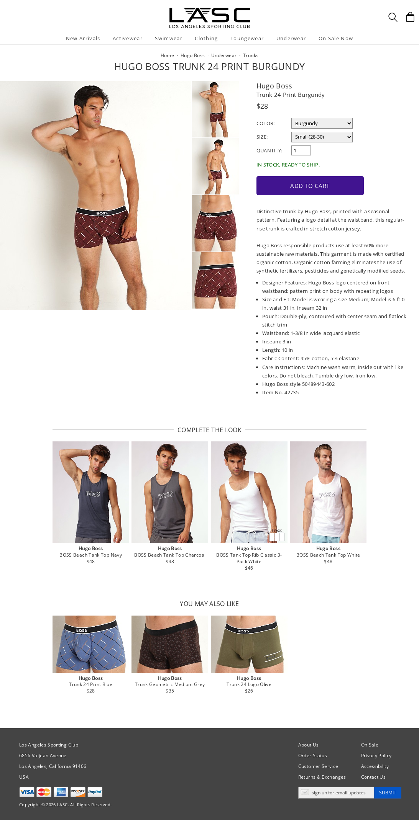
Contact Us (373, 777)
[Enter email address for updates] (336, 793)
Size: (262, 136)
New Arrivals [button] (83, 38)
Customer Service (318, 766)
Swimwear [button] (168, 38)
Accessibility (375, 766)
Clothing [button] (206, 38)
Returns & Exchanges (322, 777)
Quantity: (269, 150)
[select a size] (322, 137)
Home (167, 55)
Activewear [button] (128, 38)
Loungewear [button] (247, 38)
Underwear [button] (291, 38)
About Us (308, 745)
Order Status (312, 755)
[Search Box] (393, 17)
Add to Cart (310, 185)
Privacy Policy (376, 755)
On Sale (370, 745)
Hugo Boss (274, 85)
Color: (265, 123)
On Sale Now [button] (336, 38)
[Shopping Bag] (410, 17)
